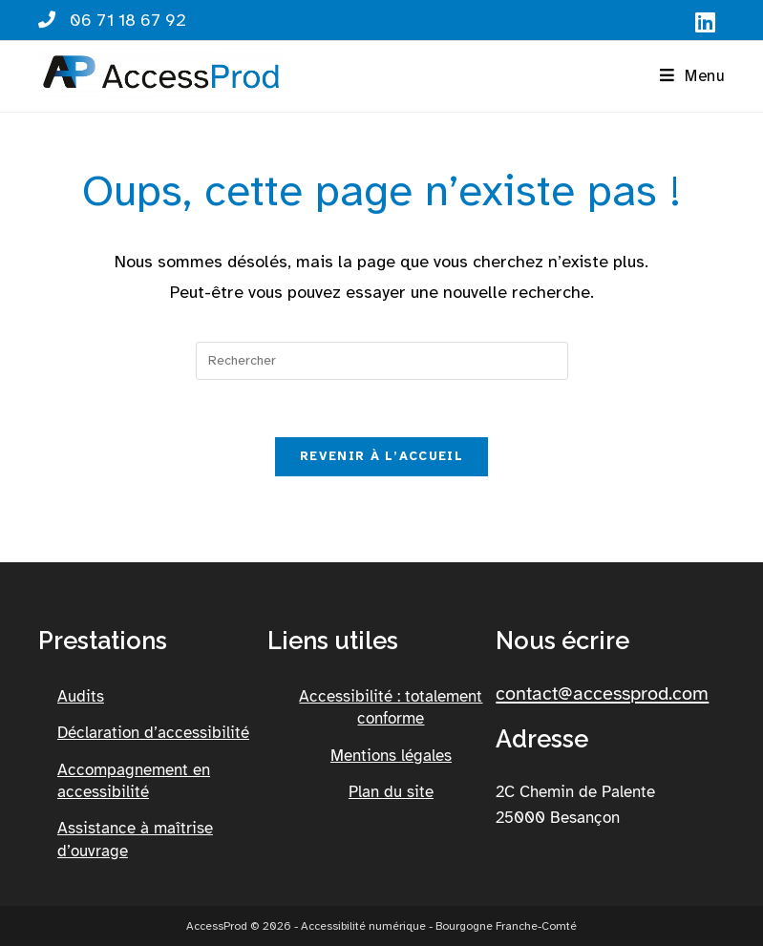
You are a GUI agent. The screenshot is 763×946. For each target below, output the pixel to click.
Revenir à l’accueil (381, 456)
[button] (692, 76)
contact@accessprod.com (602, 693)
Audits (80, 696)
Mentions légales (391, 756)
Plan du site (391, 792)
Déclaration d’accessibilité (153, 733)
